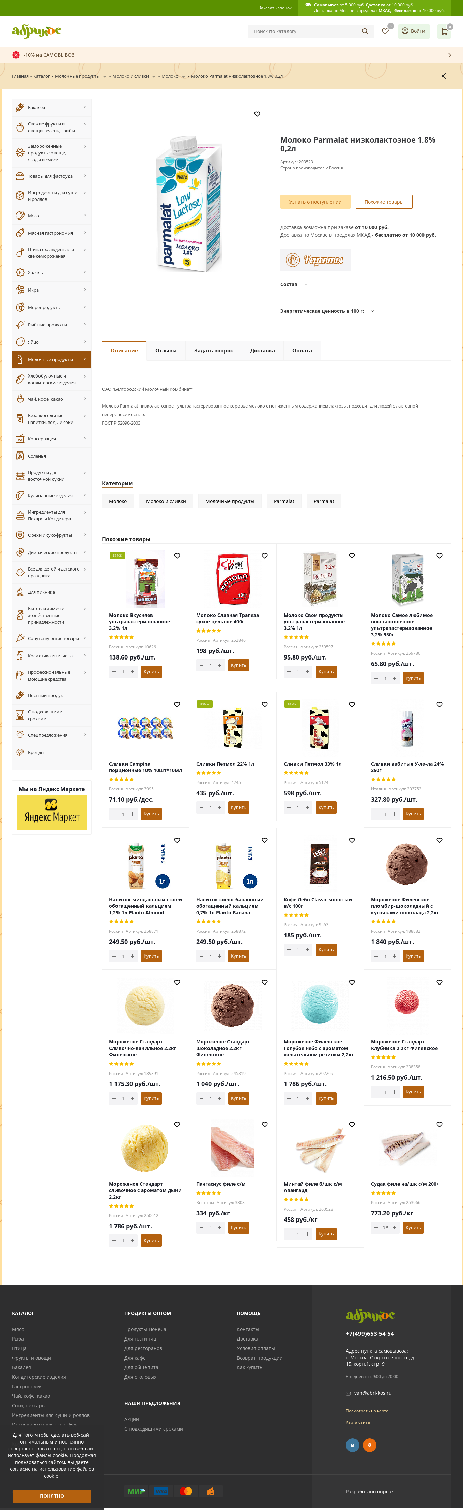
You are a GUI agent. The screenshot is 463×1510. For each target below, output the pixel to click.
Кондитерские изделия (39, 1378)
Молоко (118, 503)
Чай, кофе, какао (31, 1397)
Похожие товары (384, 203)
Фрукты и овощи (31, 1359)
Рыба (18, 1340)
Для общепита (141, 1369)
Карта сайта (358, 1424)
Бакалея (21, 1369)
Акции (131, 1421)
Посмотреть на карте (367, 1413)
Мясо (18, 1331)
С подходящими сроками (153, 1430)
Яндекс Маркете (61, 789)
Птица (19, 1350)
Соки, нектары (29, 1407)
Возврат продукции (260, 1359)
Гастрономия (27, 1388)
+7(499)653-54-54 (370, 1335)
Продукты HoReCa (145, 1331)
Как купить (249, 1369)
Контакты (248, 1331)
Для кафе (135, 1359)
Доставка (247, 1340)
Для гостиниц (140, 1340)
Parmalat (284, 503)
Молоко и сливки (166, 503)
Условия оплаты (256, 1350)
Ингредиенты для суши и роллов (51, 1416)
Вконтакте (352, 1447)
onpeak (385, 1493)
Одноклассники (369, 1447)
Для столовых (140, 1378)
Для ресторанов (143, 1350)
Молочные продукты (229, 503)
